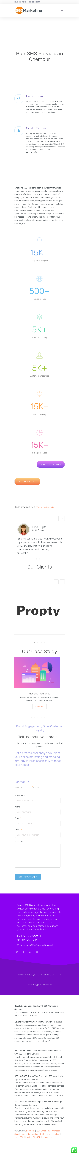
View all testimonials (45, 507)
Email (18, 818)
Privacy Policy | (32, 985)
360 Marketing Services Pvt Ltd (34, 975)
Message (19, 841)
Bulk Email (41, 1131)
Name (18, 807)
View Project (40, 707)
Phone (18, 830)
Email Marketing (53, 1134)
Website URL (21, 795)
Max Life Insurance (39, 693)
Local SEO (19, 1137)
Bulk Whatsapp (53, 1131)
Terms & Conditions (45, 985)
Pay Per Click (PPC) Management (40, 1137)
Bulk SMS (30, 1131)
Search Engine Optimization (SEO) (29, 1134)
